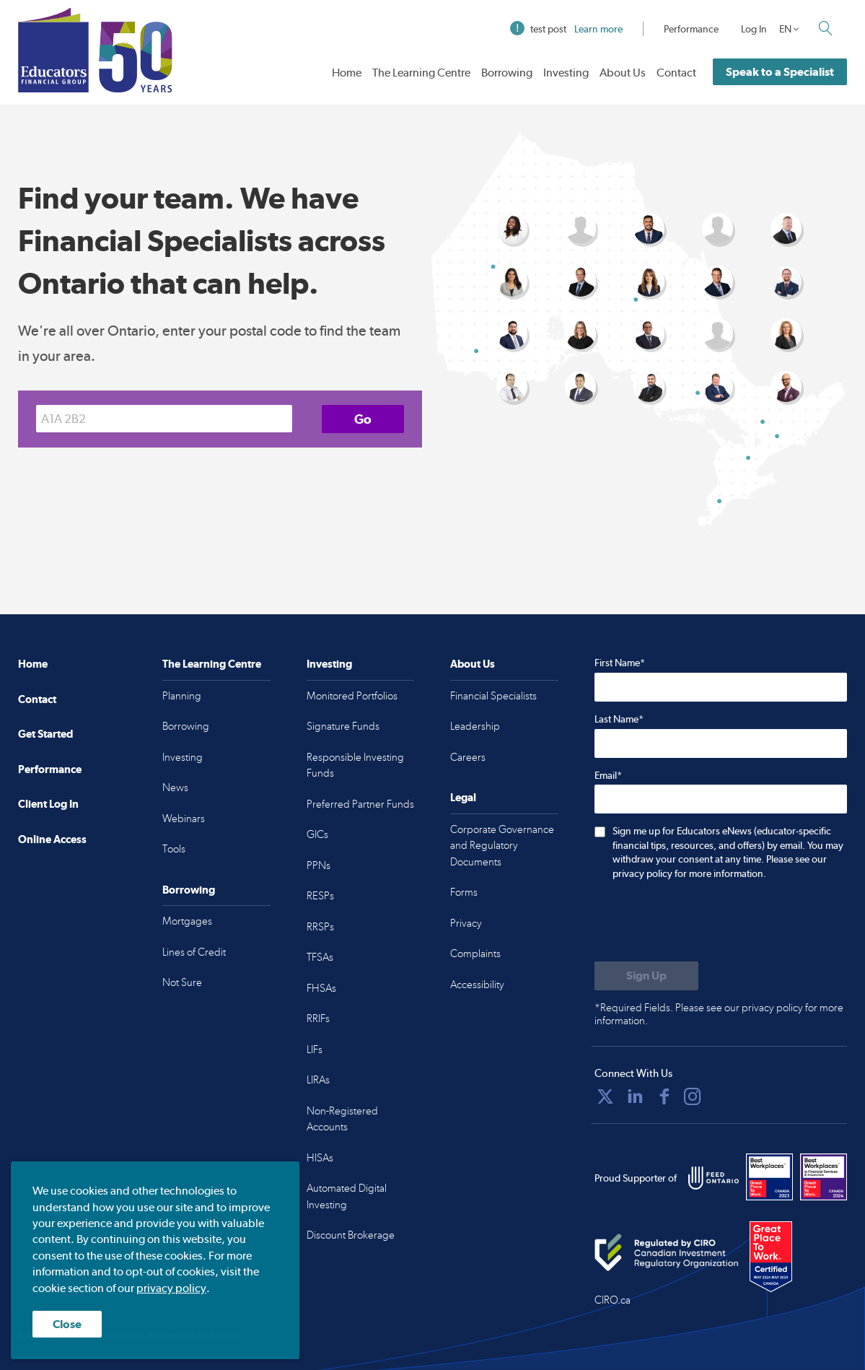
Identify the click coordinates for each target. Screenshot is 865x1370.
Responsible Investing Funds (355, 765)
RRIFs (318, 1018)
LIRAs (318, 1079)
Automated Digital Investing (347, 1196)
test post (566, 29)
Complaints (475, 953)
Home (346, 72)
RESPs (320, 895)
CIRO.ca (612, 1299)
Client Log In (48, 804)
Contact (676, 72)
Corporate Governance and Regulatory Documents (502, 845)
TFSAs (320, 957)
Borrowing (506, 72)
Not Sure (182, 982)
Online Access (52, 839)
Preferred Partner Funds (360, 804)
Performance (691, 29)
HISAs (320, 1157)
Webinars (183, 818)
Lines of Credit (194, 952)
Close (67, 1324)
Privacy (466, 923)
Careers (468, 757)
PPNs (318, 865)
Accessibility (477, 984)
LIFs (314, 1049)
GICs (317, 834)
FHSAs (321, 988)
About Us (623, 72)
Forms (464, 892)
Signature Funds (343, 726)
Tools (173, 848)
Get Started (45, 734)
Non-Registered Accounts (342, 1119)
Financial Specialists (493, 695)
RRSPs (320, 926)
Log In (754, 29)
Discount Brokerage (351, 1235)
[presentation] (704, 922)
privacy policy (171, 1288)
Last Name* (619, 719)
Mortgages (187, 921)
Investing (566, 72)
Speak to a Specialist (780, 72)
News (175, 787)
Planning (181, 695)
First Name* (619, 662)
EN (785, 29)
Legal (463, 797)
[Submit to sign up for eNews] (646, 975)
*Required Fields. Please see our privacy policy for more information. (718, 1014)
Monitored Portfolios (352, 695)
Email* (608, 775)
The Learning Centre (421, 72)
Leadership (475, 726)
